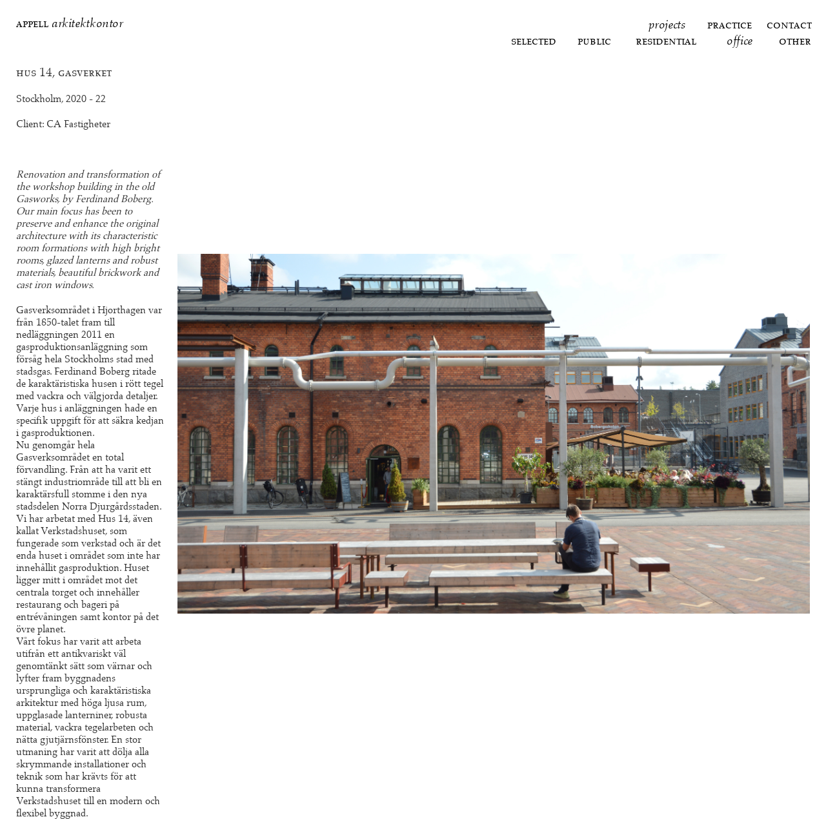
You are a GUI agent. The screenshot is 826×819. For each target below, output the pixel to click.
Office (739, 40)
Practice (729, 24)
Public (594, 40)
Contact (789, 24)
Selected (533, 40)
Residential (666, 40)
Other (795, 40)
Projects (667, 24)
